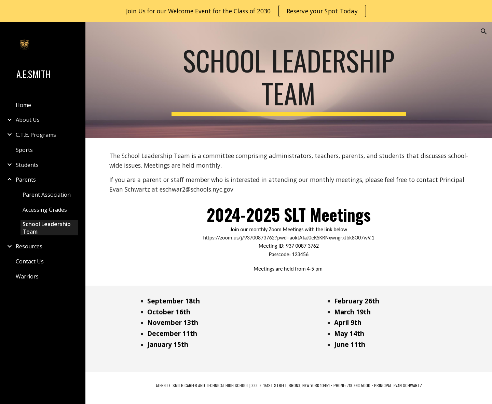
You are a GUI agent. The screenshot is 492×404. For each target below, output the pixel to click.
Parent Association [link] (47, 194)
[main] (289, 80)
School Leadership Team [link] (47, 227)
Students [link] (27, 165)
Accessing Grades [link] (45, 209)
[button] (484, 31)
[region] (246, 11)
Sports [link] (24, 150)
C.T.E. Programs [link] (36, 135)
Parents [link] (26, 179)
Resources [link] (29, 246)
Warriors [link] (27, 276)
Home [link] (23, 105)
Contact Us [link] (30, 261)
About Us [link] (28, 119)
